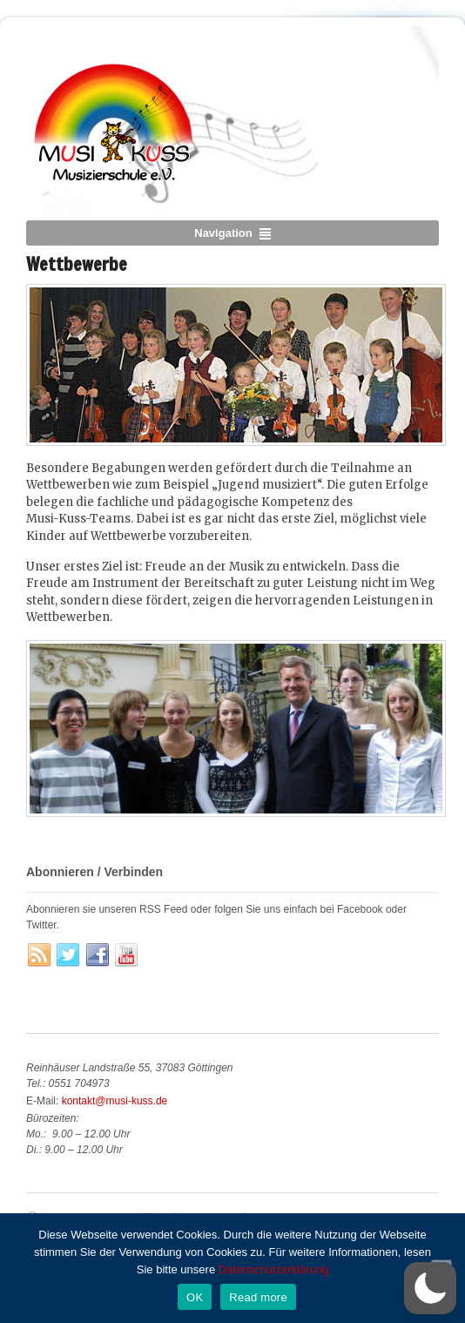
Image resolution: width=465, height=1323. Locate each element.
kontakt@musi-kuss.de (115, 1101)
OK (194, 1297)
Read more (258, 1297)
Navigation (223, 233)
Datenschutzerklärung (273, 1269)
